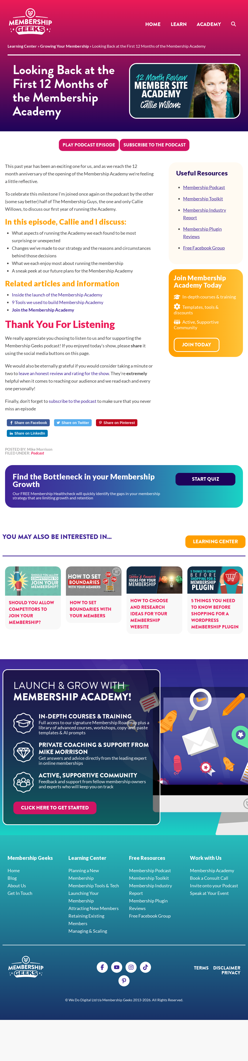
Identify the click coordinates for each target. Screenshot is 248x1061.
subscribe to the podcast (72, 401)
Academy (209, 24)
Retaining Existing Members (86, 914)
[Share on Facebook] (28, 422)
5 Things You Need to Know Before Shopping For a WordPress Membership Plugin (215, 608)
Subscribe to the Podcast (154, 145)
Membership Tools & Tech (93, 880)
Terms (201, 963)
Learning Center (22, 46)
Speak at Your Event (209, 888)
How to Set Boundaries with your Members (90, 604)
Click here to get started (55, 802)
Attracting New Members (93, 903)
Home (153, 24)
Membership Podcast (204, 187)
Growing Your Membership (64, 46)
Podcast (37, 453)
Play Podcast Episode (89, 145)
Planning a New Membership (83, 869)
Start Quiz (205, 482)
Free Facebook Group (204, 248)
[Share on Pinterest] (116, 422)
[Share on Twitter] (73, 422)
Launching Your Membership (83, 891)
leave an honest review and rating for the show (64, 373)
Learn (179, 24)
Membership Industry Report (204, 213)
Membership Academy (212, 865)
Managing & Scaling (87, 926)
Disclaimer (226, 963)
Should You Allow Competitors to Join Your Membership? (31, 607)
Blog (12, 873)
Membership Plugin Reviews (202, 232)
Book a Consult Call (209, 873)
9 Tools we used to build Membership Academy (57, 302)
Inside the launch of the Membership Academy (57, 294)
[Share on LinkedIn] (27, 433)
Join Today (196, 344)
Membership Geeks (30, 21)
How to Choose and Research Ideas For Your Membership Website (149, 608)
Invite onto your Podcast (214, 880)
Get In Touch (20, 888)
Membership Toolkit (203, 198)
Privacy (230, 967)
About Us (17, 880)
